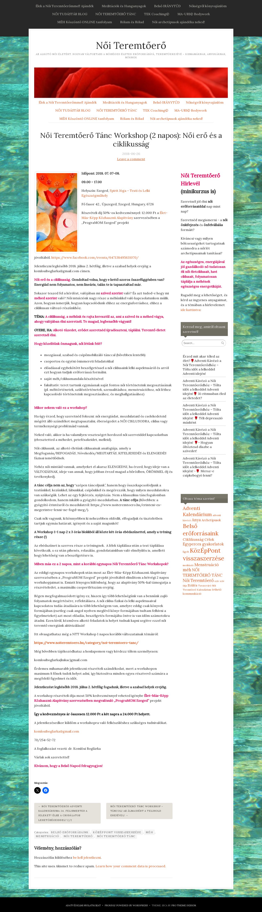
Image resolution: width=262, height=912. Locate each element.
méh (149, 832)
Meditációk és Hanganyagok (124, 6)
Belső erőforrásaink (69, 832)
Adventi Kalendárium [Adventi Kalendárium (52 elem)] (197, 511)
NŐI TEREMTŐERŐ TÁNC (115, 14)
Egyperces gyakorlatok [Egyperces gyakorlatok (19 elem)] (203, 544)
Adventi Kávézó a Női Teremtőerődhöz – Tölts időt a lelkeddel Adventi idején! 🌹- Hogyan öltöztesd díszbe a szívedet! (202, 440)
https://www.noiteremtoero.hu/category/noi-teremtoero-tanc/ (86, 643)
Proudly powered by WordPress (126, 905)
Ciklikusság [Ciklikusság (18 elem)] (193, 539)
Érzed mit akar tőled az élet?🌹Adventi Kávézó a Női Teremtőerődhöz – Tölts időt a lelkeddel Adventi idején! (202, 364)
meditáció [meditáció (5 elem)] (188, 565)
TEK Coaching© (156, 14)
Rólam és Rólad (132, 22)
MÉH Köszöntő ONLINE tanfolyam (84, 22)
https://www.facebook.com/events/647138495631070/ (95, 257)
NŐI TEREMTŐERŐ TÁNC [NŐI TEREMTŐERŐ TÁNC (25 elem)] (202, 572)
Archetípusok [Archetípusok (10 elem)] (211, 520)
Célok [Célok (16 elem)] (209, 539)
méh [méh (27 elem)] (187, 570)
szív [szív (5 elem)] (217, 581)
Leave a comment (131, 159)
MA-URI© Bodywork (193, 14)
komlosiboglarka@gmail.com (56, 731)
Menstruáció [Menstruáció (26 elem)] (206, 564)
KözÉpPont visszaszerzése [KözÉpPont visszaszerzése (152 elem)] (203, 554)
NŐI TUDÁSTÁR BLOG (69, 14)
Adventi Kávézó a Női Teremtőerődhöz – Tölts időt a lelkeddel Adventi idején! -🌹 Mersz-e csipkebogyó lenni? (202, 466)
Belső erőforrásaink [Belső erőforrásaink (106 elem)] (200, 529)
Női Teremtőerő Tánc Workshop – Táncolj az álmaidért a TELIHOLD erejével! (136, 811)
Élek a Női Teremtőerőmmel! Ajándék (65, 6)
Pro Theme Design (183, 905)
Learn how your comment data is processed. (131, 866)
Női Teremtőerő (131, 45)
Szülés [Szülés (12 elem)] (192, 585)
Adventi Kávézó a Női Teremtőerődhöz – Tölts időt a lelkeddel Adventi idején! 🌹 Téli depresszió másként (203, 413)
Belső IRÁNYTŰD (167, 6)
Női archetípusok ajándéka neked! (178, 22)
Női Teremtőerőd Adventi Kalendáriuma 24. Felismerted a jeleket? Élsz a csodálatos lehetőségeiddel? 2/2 (63, 813)
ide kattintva (190, 310)
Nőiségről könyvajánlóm (208, 6)
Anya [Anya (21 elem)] (196, 519)
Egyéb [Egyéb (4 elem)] (186, 551)
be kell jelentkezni (87, 857)
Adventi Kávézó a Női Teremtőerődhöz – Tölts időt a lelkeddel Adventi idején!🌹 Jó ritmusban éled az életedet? (204, 389)
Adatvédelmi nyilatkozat (83, 905)
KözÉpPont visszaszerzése (117, 832)
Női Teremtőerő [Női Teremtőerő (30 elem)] (198, 580)
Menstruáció (47, 836)
